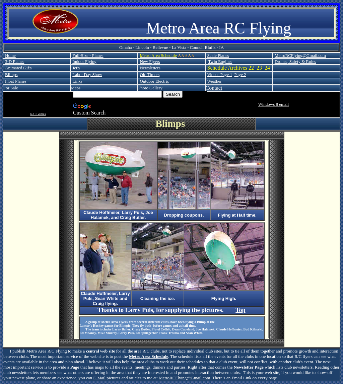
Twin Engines (220, 61)
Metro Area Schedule (148, 356)
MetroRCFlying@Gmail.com (300, 55)
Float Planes (15, 81)
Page (74, 367)
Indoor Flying (84, 61)
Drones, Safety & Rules (295, 61)
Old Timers (149, 74)
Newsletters (150, 67)
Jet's (76, 67)
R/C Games (38, 114)
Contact (214, 88)
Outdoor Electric (154, 81)
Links (77, 81)
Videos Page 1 (219, 74)
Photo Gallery (150, 87)
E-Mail (99, 377)
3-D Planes (14, 61)
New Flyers (150, 61)
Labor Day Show (87, 74)
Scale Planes (218, 55)
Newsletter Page (249, 367)
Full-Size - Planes (87, 55)
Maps (75, 87)
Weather (214, 81)
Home (10, 55)
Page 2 (240, 74)
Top (240, 310)
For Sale (10, 87)
